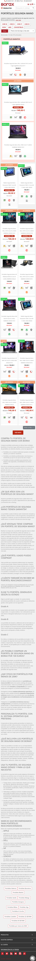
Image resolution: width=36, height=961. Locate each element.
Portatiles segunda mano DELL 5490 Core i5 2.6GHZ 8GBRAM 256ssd (9, 402)
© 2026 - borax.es (6, 959)
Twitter (7, 953)
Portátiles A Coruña (18, 911)
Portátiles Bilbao (12, 907)
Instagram (20, 953)
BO (7, 4)
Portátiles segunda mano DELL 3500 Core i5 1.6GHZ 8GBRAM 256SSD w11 (27, 402)
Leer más (18, 20)
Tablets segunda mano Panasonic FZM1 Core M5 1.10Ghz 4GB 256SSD (9, 185)
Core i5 (12, 24)
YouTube (15, 953)
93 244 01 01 (10, 1)
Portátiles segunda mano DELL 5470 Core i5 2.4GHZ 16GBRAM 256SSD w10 (27, 231)
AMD (9, 27)
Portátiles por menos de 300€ (18, 926)
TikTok (24, 953)
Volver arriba (29, 428)
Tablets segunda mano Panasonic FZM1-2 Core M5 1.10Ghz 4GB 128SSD (26, 185)
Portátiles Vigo (24, 907)
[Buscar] (25, 8)
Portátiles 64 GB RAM (18, 921)
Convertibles (18, 27)
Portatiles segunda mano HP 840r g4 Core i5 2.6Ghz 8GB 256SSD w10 (9, 360)
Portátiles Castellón (10, 916)
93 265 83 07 (28, 1)
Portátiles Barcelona (25, 888)
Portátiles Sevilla (12, 898)
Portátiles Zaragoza (18, 902)
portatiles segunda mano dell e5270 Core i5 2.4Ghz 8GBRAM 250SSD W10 (9, 319)
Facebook (2, 953)
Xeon (4, 27)
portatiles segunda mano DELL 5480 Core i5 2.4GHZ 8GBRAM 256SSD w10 (27, 360)
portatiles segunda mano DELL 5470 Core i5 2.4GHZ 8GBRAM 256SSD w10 (27, 277)
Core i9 (26, 24)
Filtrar (4, 31)
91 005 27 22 (19, 1)
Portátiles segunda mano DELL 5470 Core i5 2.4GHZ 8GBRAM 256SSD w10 (9, 231)
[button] (6, 8)
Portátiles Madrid (18, 892)
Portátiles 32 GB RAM (25, 916)
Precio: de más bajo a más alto (22, 31)
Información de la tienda (10, 949)
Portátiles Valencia (10, 888)
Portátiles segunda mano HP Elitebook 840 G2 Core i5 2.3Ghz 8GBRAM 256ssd (9, 277)
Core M (4, 24)
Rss (11, 953)
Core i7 (19, 24)
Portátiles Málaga (24, 898)
